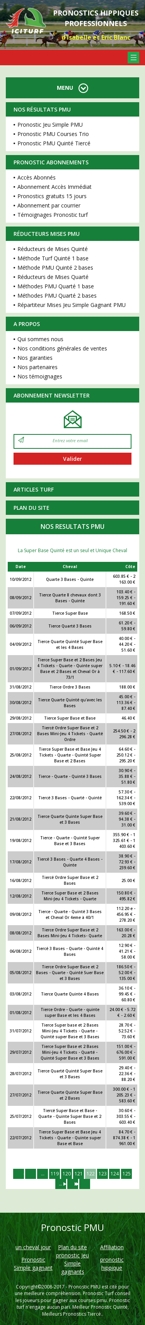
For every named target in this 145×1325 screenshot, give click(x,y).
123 (103, 1173)
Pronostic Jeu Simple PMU (50, 124)
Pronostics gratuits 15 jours (52, 196)
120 (67, 1173)
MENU (72, 87)
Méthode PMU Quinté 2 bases (55, 267)
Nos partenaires (37, 367)
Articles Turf (34, 489)
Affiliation (112, 1247)
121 (79, 1173)
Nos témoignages (39, 376)
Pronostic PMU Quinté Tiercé (53, 143)
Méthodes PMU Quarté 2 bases (57, 295)
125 (127, 1173)
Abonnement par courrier (48, 205)
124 (115, 1173)
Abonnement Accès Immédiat (54, 186)
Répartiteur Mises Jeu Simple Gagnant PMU (71, 305)
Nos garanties (35, 357)
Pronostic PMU (84, 1286)
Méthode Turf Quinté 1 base (53, 258)
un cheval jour (33, 1247)
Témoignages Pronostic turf (52, 214)
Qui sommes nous (40, 339)
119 (55, 1173)
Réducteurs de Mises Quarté (53, 277)
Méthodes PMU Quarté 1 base (55, 286)
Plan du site (31, 507)
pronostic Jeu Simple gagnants (72, 1263)
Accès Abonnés (36, 177)
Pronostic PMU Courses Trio (53, 134)
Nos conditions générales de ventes (62, 348)
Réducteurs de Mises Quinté (52, 249)
